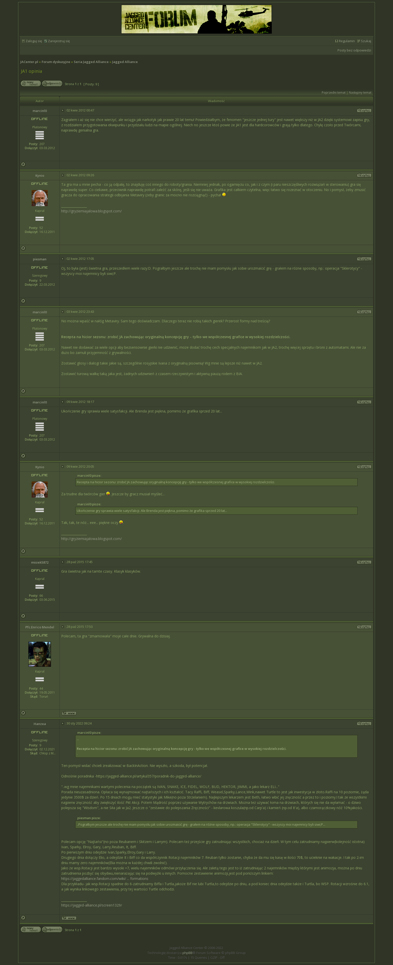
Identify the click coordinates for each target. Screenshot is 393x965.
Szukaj (366, 41)
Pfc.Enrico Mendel (39, 627)
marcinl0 (40, 110)
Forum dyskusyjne (56, 61)
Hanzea (40, 723)
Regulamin (347, 41)
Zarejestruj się (59, 41)
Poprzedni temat (334, 92)
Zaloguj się (34, 41)
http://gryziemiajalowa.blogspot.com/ (91, 211)
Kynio (39, 175)
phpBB (187, 952)
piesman (39, 259)
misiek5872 (39, 562)
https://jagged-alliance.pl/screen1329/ (91, 905)
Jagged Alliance (125, 61)
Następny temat (360, 92)
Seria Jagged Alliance (91, 61)
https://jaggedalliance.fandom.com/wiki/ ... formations (104, 878)
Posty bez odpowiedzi (354, 50)
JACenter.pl (29, 61)
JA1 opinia (31, 71)
